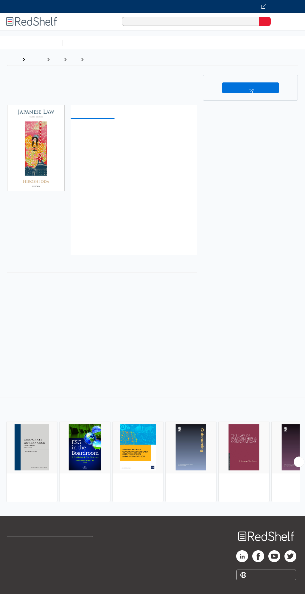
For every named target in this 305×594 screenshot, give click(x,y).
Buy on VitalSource (250, 87)
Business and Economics (231, 43)
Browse (36, 59)
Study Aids (80, 43)
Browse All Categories (31, 43)
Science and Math (116, 43)
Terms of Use (78, 544)
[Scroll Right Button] (299, 462)
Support (15, 557)
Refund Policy (78, 557)
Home (13, 59)
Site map (16, 583)
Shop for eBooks (24, 544)
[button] (133, 133)
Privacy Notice (22, 570)
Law (56, 59)
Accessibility (77, 570)
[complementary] (152, 451)
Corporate (98, 59)
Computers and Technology (170, 43)
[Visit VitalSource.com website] (152, 6)
